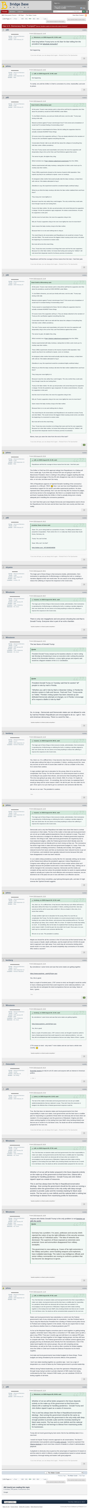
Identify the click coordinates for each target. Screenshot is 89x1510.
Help (82, 8)
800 (22, 18)
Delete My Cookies (24, 1506)
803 (34, 18)
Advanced (87, 11)
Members (12, 11)
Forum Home (14, 1506)
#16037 (84, 1141)
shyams (9, 567)
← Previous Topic (61, 1475)
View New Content (78, 15)
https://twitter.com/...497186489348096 (43, 547)
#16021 (84, 30)
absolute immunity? (50, 44)
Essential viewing (36, 1071)
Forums (4, 11)
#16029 (84, 637)
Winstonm (10, 592)
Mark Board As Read (36, 1506)
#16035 (84, 1064)
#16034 (84, 1005)
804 (38, 18)
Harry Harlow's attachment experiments (57, 161)
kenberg (9, 733)
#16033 (84, 960)
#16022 (84, 66)
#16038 (84, 1212)
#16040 (84, 1387)
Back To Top (6, 1506)
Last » (45, 18)
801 (26, 18)
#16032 (84, 893)
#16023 (84, 97)
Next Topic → (82, 1475)
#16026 (84, 518)
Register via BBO (61, 8)
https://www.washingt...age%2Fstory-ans (43, 973)
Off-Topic (21, 15)
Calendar (20, 11)
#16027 (84, 567)
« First (15, 18)
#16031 (84, 805)
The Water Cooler (31, 15)
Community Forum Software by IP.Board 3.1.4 (73, 1506)
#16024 (84, 275)
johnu (8, 66)
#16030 (84, 733)
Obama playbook (35, 1444)
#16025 (84, 452)
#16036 (84, 1089)
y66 (7, 30)
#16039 (84, 1288)
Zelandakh (10, 1064)
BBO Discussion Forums (9, 15)
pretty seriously (61, 1442)
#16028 (84, 592)
